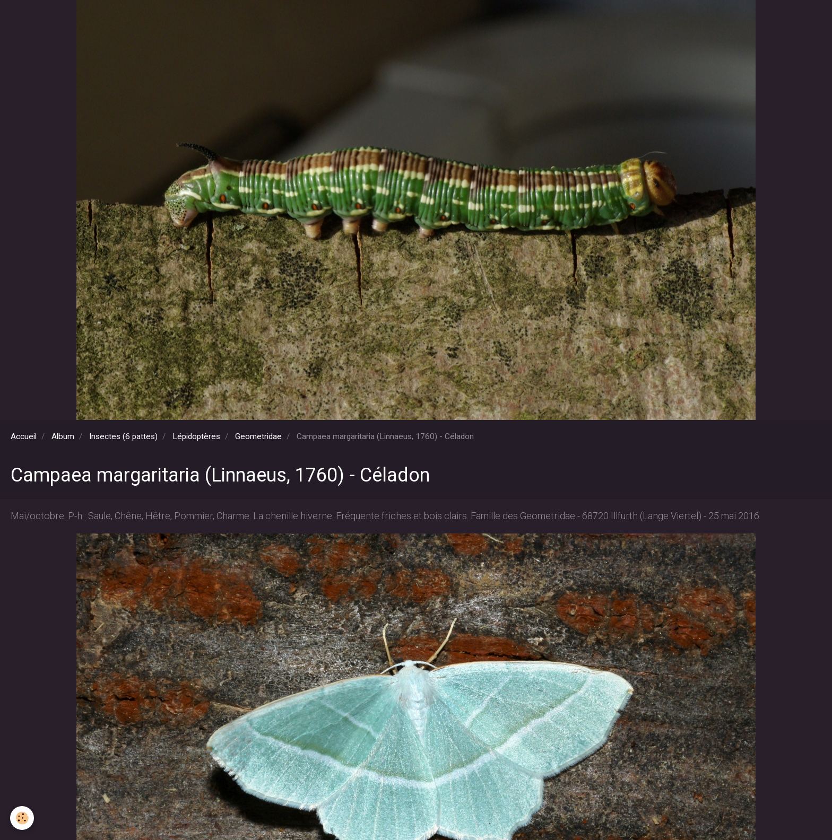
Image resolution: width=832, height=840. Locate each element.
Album (62, 436)
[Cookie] (22, 818)
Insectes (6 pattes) (123, 436)
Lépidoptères (196, 436)
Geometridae (258, 436)
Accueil (24, 436)
